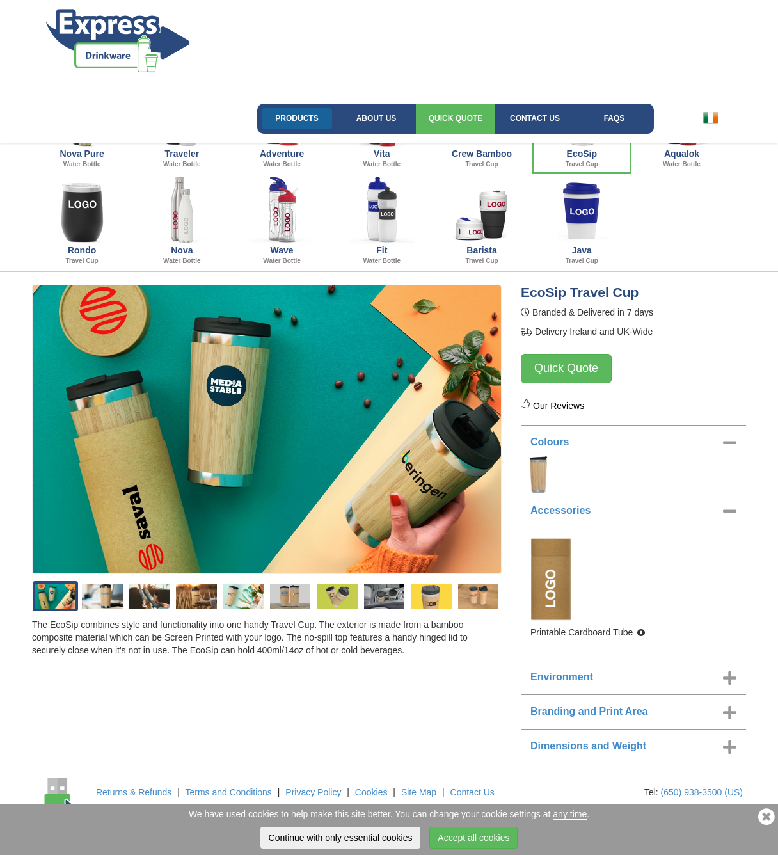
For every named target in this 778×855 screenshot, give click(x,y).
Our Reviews (558, 406)
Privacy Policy (313, 792)
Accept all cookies (473, 838)
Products (296, 118)
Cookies (371, 792)
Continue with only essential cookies (341, 838)
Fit (382, 221)
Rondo (82, 221)
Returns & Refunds (133, 792)
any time (570, 814)
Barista (482, 221)
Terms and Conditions (228, 792)
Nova (182, 221)
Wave (281, 221)
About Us (376, 118)
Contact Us (535, 118)
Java (582, 221)
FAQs (614, 118)
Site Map (418, 792)
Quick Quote (456, 118)
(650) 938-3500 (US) (702, 792)
